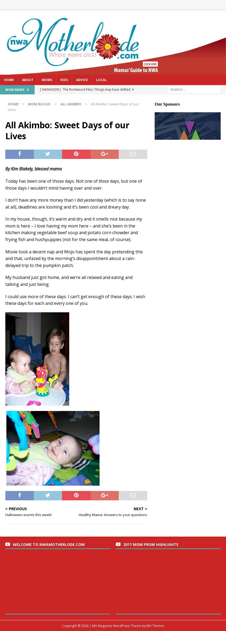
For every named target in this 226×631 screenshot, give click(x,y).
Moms (47, 80)
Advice (82, 80)
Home (9, 80)
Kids (64, 80)
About (28, 80)
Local (101, 80)
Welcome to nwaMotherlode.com (49, 544)
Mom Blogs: (39, 104)
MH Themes (155, 626)
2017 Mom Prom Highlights (150, 544)
